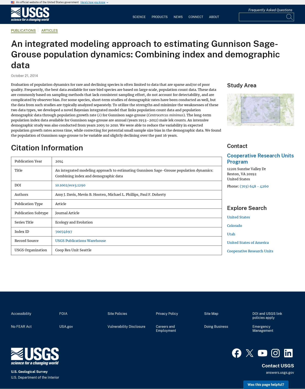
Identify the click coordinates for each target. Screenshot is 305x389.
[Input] (266, 17)
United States (238, 217)
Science (139, 17)
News (178, 17)
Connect (196, 17)
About (214, 17)
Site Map (211, 314)
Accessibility (21, 314)
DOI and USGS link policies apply (267, 316)
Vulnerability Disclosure (126, 327)
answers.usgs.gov (280, 373)
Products (160, 17)
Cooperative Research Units (250, 251)
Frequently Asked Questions (270, 10)
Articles (49, 31)
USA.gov (66, 327)
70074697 (63, 232)
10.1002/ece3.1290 (70, 185)
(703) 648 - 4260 (254, 186)
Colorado (234, 226)
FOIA (63, 314)
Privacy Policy (167, 314)
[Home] (30, 20)
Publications (23, 31)
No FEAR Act (21, 327)
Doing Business (216, 327)
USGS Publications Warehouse (80, 241)
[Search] (290, 17)
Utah (231, 234)
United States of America (248, 242)
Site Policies (117, 314)
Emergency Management (262, 329)
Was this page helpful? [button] (266, 385)
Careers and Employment (166, 329)
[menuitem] (139, 14)
